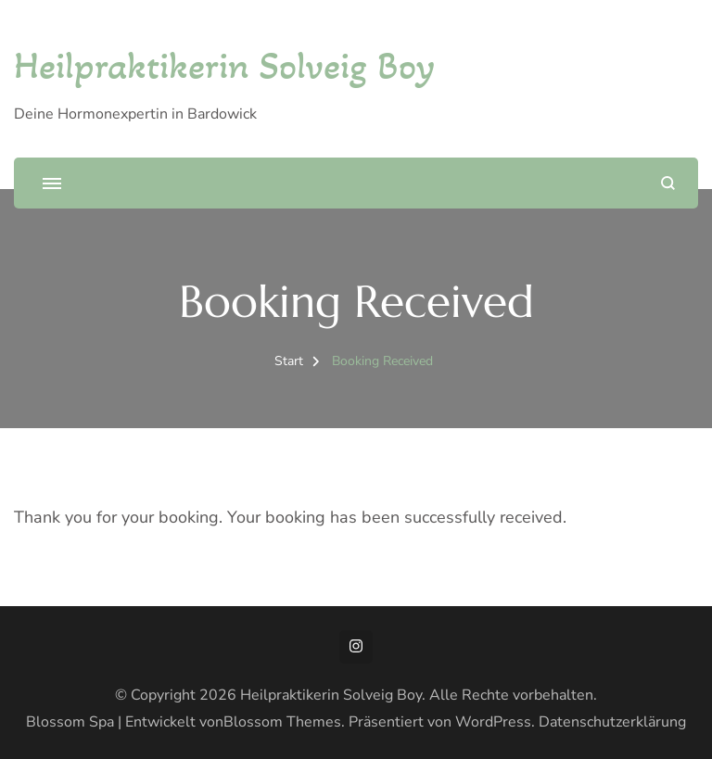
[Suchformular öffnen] (668, 183)
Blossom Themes (282, 722)
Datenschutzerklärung (612, 722)
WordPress (493, 722)
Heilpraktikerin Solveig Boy (224, 65)
